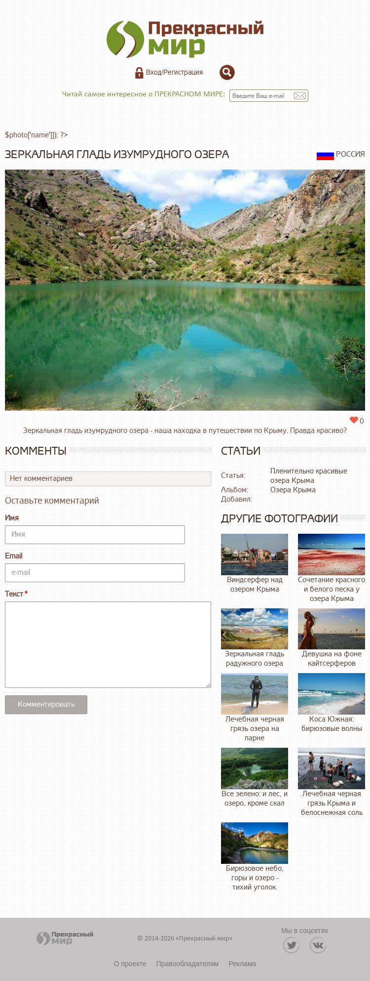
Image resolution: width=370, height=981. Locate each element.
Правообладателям (187, 964)
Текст (14, 594)
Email (13, 556)
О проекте (130, 964)
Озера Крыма (293, 490)
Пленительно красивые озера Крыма (308, 476)
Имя (12, 518)
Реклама (242, 964)
